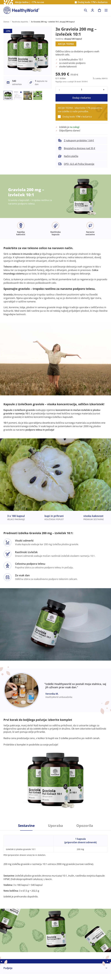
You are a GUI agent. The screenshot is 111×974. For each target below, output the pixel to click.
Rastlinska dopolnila (20, 21)
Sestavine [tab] (26, 825)
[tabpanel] (55, 864)
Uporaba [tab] (55, 825)
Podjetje (7, 968)
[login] (92, 10)
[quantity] (81, 89)
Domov (6, 21)
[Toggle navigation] (106, 10)
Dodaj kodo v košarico (93, 2)
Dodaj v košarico (81, 97)
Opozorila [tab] (84, 825)
